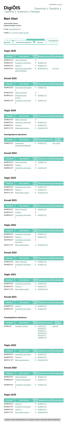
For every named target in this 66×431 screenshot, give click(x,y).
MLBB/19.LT (42, 331)
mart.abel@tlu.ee (15, 29)
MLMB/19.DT (42, 262)
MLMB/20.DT (42, 209)
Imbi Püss (55, 68)
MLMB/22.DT (42, 95)
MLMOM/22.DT (43, 245)
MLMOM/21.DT (43, 289)
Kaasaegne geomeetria (23, 63)
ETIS (15, 33)
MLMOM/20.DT (43, 360)
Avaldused (22, 11)
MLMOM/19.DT (43, 412)
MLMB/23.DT (42, 122)
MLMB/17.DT (42, 380)
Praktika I (18, 165)
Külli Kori (55, 326)
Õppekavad (40, 8)
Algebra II (18, 66)
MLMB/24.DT (42, 63)
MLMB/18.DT (42, 377)
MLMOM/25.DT (43, 68)
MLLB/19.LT (42, 335)
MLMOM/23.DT (43, 193)
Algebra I (18, 306)
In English (59, 4)
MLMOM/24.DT (43, 128)
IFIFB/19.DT (42, 326)
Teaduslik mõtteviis (21, 326)
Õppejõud (54, 8)
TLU (11, 33)
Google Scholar (23, 33)
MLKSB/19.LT (42, 333)
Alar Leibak (56, 143)
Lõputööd (9, 11)
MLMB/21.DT (42, 162)
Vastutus (40, 42)
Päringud (35, 11)
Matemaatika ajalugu (22, 128)
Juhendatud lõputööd (23, 42)
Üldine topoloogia (21, 60)
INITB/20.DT (42, 328)
